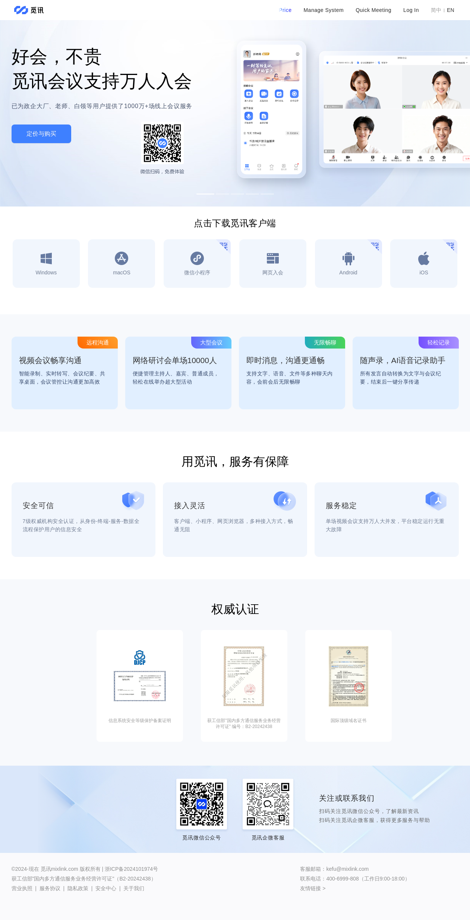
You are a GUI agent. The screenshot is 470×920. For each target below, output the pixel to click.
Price (285, 10)
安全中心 (105, 888)
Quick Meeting (373, 10)
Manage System (323, 10)
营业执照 (22, 888)
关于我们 (133, 888)
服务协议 (50, 888)
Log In (411, 10)
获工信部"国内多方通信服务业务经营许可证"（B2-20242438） (84, 879)
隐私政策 (77, 888)
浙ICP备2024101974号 (131, 869)
